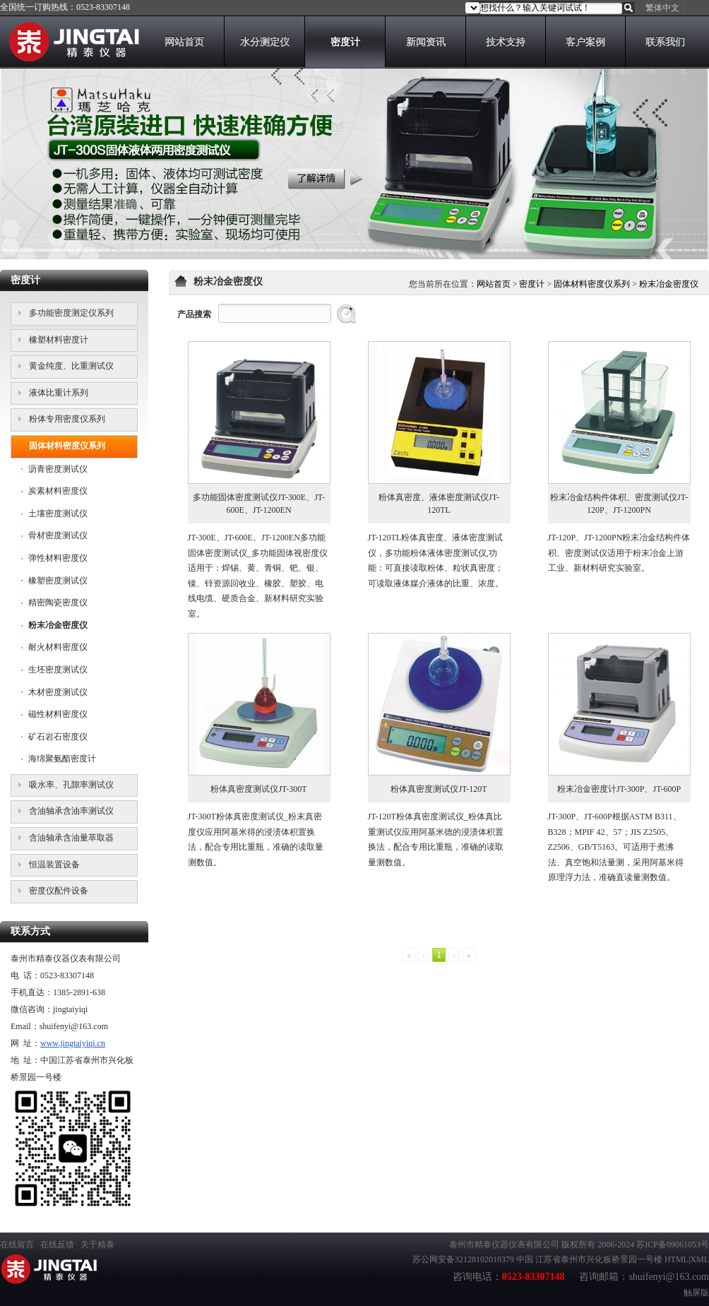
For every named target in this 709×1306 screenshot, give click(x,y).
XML (699, 1259)
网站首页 (494, 284)
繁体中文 (662, 8)
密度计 (531, 284)
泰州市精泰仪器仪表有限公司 (504, 1244)
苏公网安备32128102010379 (463, 1259)
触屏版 (696, 1293)
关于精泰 (97, 1244)
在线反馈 (57, 1244)
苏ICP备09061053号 (672, 1244)
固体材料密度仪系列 (592, 284)
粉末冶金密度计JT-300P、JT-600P (619, 789)
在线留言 (17, 1244)
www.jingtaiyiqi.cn (72, 1043)
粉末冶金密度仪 (668, 284)
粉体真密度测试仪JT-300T (258, 789)
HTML (677, 1259)
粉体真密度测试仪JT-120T (439, 789)
